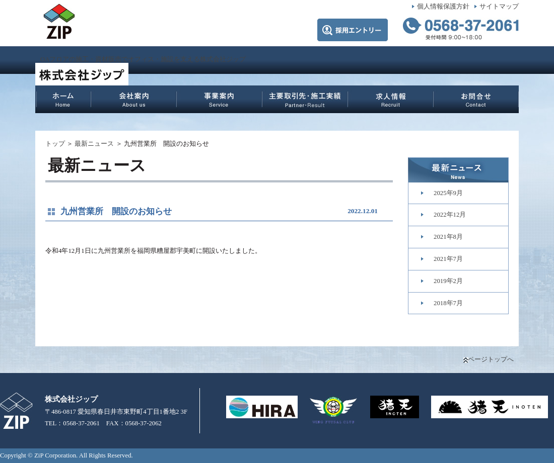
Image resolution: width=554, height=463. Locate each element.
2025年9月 (448, 193)
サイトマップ (499, 6)
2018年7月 (448, 303)
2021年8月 (448, 236)
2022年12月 (450, 214)
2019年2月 (448, 281)
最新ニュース (94, 143)
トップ (55, 143)
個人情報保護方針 (443, 6)
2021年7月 (448, 258)
